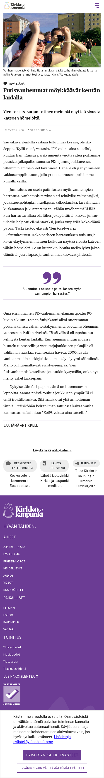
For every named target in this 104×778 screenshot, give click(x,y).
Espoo (8, 615)
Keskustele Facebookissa (22, 465)
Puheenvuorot (14, 561)
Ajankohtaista (14, 547)
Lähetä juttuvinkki (56, 465)
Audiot (8, 575)
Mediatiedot (11, 654)
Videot (8, 582)
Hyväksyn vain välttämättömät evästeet (51, 768)
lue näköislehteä (19, 676)
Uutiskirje (88, 463)
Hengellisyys (12, 568)
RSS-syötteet (13, 590)
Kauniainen (11, 622)
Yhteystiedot (12, 647)
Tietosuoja (10, 661)
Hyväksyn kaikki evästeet (52, 755)
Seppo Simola (40, 130)
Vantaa (8, 629)
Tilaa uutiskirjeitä (14, 669)
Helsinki (9, 608)
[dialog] (52, 744)
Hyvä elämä (11, 554)
